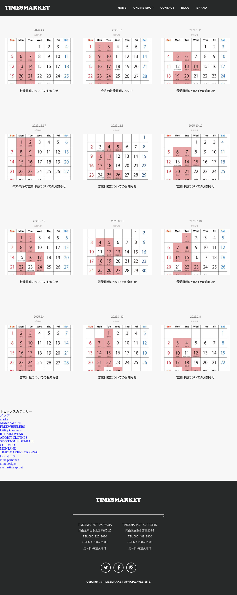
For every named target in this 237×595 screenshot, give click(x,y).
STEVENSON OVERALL (17, 441)
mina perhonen (9, 460)
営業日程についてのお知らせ (39, 91)
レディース (8, 456)
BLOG (185, 7)
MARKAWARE (10, 423)
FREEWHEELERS (12, 426)
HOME (122, 7)
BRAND (202, 7)
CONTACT (167, 7)
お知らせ (38, 35)
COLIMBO (7, 445)
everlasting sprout (11, 467)
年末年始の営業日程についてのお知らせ (39, 186)
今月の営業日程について (117, 91)
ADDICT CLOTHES (13, 437)
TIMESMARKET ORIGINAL (19, 452)
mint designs (8, 463)
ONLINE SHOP (143, 7)
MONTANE (8, 448)
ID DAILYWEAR (11, 434)
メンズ (5, 415)
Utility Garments (11, 430)
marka (4, 419)
